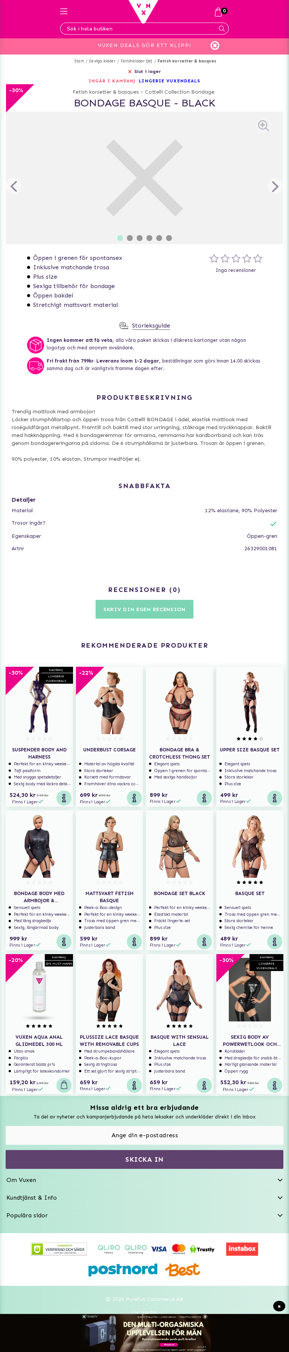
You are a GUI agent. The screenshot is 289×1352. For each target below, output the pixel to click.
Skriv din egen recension (144, 609)
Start (79, 61)
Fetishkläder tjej (136, 61)
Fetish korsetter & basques (187, 61)
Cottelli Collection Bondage (179, 92)
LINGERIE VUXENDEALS (169, 80)
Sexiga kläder (102, 61)
